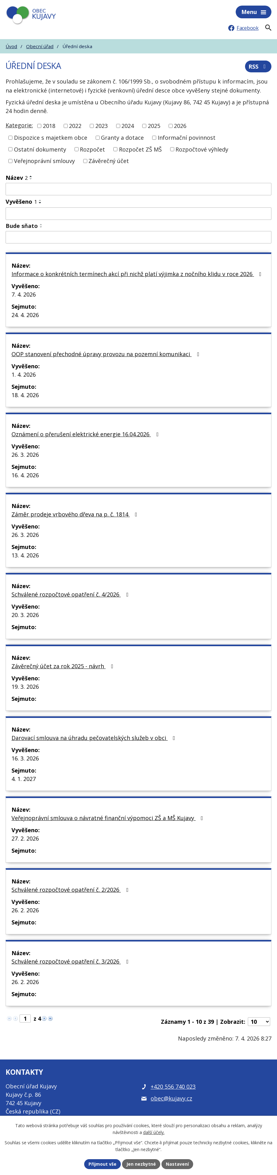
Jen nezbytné (141, 1164)
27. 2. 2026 (25, 838)
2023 (101, 125)
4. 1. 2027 (23, 779)
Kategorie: (19, 125)
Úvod (11, 46)
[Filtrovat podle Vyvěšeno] (138, 213)
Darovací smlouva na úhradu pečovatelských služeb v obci (94, 738)
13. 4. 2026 (25, 555)
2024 (127, 125)
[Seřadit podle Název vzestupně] (31, 176)
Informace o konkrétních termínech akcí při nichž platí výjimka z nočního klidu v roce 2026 (137, 274)
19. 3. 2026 (25, 686)
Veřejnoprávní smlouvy (44, 161)
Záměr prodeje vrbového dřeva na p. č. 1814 (75, 514)
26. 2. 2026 (25, 910)
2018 (49, 125)
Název (17, 177)
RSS (258, 66)
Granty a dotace (122, 137)
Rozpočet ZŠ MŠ (140, 149)
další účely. (154, 1133)
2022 (75, 125)
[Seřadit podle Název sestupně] (31, 179)
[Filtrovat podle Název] (138, 189)
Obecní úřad (39, 46)
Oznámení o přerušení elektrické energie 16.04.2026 (86, 434)
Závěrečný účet (109, 161)
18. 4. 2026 (25, 395)
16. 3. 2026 (25, 758)
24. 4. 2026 (25, 315)
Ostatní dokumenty (40, 149)
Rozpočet (92, 149)
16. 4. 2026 (25, 475)
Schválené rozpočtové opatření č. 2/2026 (71, 889)
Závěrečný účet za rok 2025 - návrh (63, 666)
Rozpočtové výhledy (201, 149)
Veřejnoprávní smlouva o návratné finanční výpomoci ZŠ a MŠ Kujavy (108, 818)
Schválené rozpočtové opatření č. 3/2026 (71, 961)
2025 (154, 125)
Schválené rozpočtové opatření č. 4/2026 (71, 594)
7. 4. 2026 (23, 294)
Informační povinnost (187, 137)
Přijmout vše (102, 1164)
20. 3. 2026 (25, 615)
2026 (180, 125)
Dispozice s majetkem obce (50, 137)
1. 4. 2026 (23, 374)
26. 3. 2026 (25, 454)
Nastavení (177, 1164)
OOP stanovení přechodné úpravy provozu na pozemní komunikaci (106, 354)
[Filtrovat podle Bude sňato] (138, 237)
